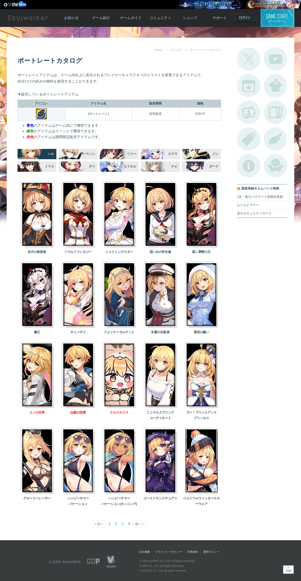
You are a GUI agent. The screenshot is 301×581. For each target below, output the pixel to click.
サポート (219, 18)
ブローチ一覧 (275, 139)
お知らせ (71, 18)
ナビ (174, 166)
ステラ (172, 154)
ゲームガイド (131, 18)
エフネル (130, 166)
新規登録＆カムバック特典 (260, 188)
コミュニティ (160, 18)
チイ (92, 166)
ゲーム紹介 (101, 18)
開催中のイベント (248, 85)
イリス (49, 166)
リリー (131, 154)
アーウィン (87, 154)
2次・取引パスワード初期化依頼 (260, 196)
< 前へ (99, 524)
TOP (288, 569)
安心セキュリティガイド (254, 213)
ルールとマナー (248, 205)
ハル (51, 154)
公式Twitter (248, 59)
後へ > (139, 524)
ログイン (245, 18)
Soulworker (27, 18)
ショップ (190, 18)
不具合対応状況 (248, 165)
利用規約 (192, 551)
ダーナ (214, 166)
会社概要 (144, 551)
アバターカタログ (275, 85)
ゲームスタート (277, 18)
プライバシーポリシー (168, 551)
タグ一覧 (248, 139)
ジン (215, 154)
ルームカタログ (275, 165)
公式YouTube (275, 59)
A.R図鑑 (275, 112)
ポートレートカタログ (248, 112)
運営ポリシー (211, 551)
